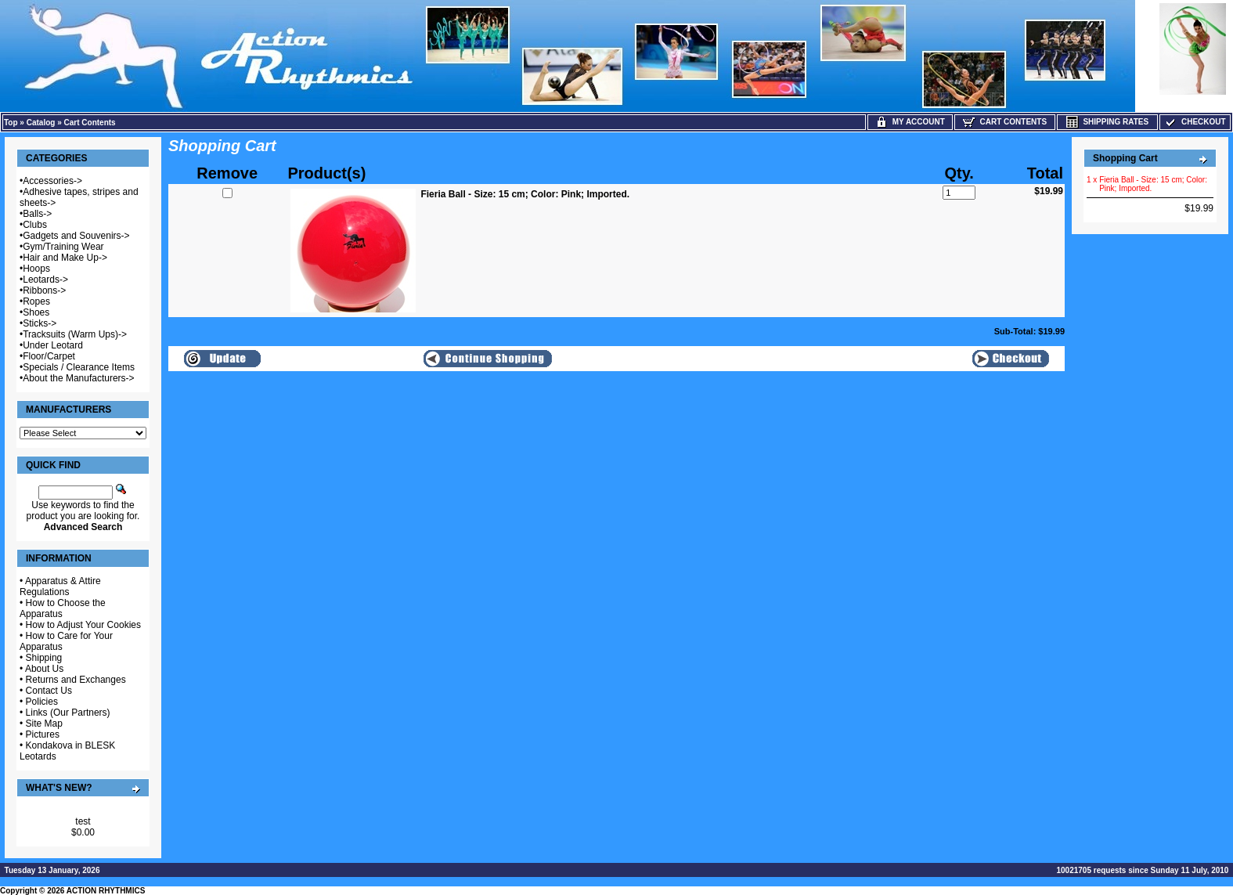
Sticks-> (39, 323)
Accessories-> (52, 180)
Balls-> (37, 213)
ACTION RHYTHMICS (106, 890)
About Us (44, 668)
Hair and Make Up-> (65, 257)
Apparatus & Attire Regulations (60, 586)
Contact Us (49, 690)
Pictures (42, 734)
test (82, 821)
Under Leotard (53, 345)
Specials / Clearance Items (79, 367)
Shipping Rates (1107, 121)
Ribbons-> (44, 290)
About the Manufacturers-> (78, 378)
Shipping (44, 657)
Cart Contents (90, 122)
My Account (910, 121)
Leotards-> (45, 279)
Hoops (36, 268)
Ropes (36, 301)
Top (11, 122)
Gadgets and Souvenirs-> (76, 235)
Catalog (41, 122)
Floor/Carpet (49, 356)
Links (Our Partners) (68, 712)
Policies (42, 701)
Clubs (35, 224)
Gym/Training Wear (63, 246)
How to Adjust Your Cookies (83, 624)
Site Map (44, 723)
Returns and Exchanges (76, 679)
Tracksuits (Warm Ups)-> (75, 334)
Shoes (36, 312)
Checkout (1194, 121)
